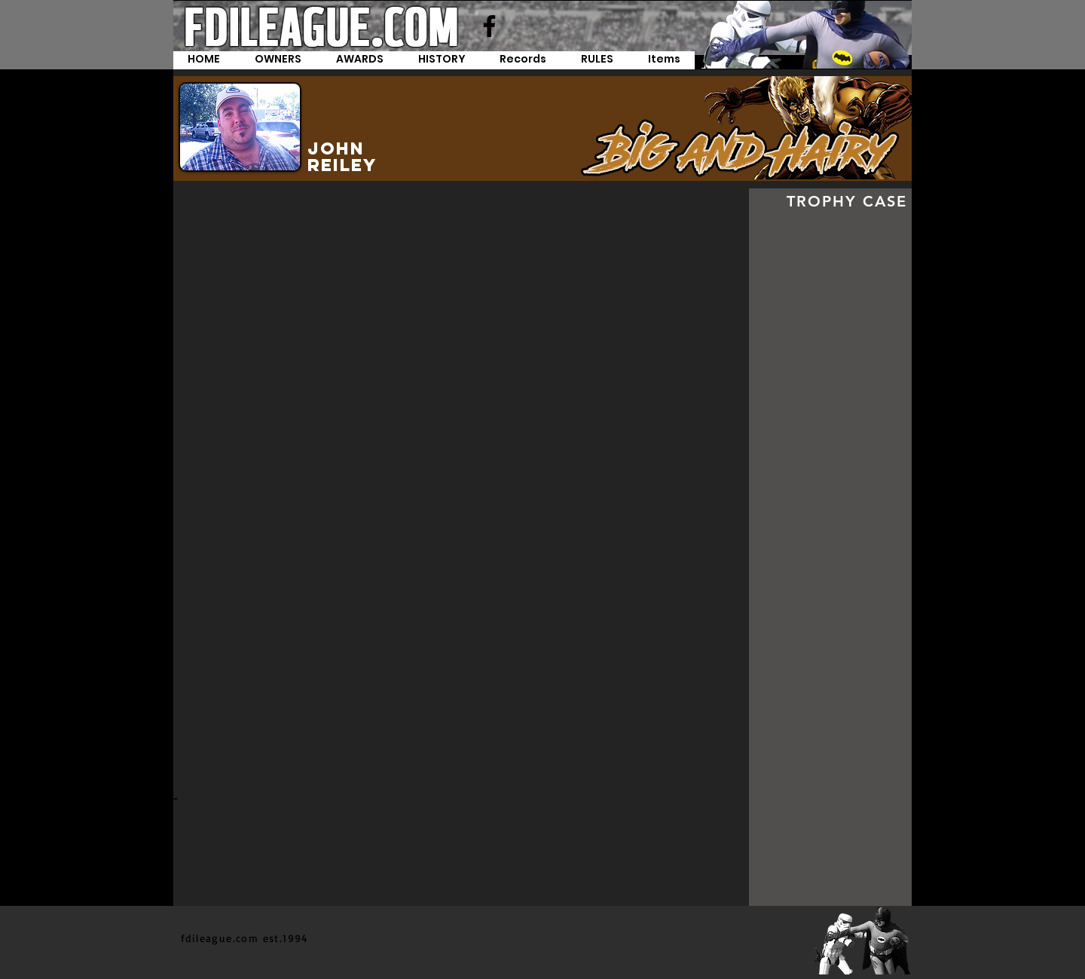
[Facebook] (489, 26)
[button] (523, 60)
